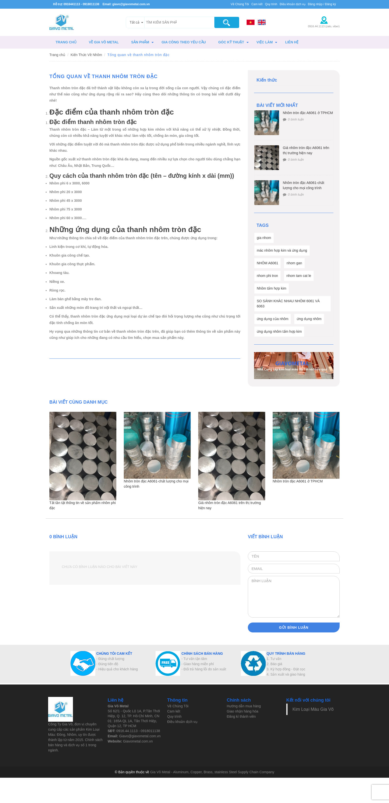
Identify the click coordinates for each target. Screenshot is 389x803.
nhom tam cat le (299, 276)
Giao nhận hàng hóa (242, 711)
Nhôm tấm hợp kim (271, 288)
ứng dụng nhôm (309, 319)
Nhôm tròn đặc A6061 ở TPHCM (308, 113)
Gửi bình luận (294, 627)
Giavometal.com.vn (137, 741)
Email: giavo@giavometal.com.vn (126, 4)
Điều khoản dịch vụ (292, 4)
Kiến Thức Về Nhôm (86, 55)
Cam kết (256, 4)
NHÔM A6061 (267, 263)
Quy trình (271, 4)
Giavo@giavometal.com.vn (139, 736)
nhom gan (294, 263)
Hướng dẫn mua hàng (244, 706)
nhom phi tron (267, 276)
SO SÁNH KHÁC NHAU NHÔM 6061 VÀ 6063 (288, 303)
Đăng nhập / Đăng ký (322, 4)
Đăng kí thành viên (241, 716)
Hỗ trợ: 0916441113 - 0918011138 (76, 4)
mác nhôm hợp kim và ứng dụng (282, 250)
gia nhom (264, 238)
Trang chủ (57, 55)
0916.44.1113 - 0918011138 (137, 731)
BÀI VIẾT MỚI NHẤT (277, 105)
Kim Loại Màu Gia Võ (313, 709)
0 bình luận (293, 119)
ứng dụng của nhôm (272, 319)
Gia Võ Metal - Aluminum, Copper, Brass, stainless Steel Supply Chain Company (212, 772)
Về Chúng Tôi (240, 4)
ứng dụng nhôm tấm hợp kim (279, 331)
